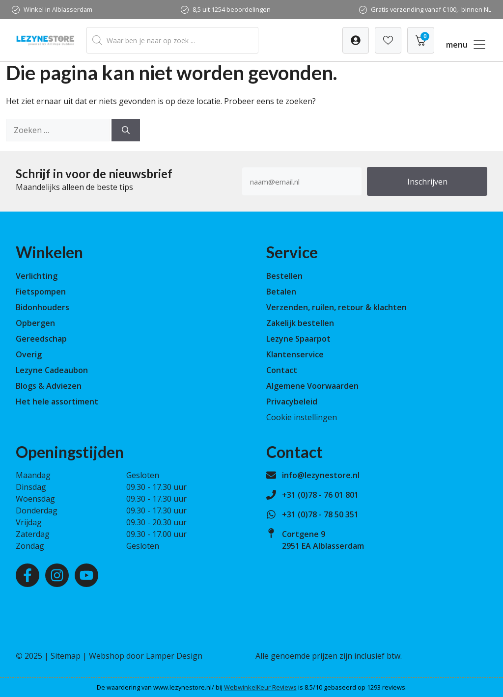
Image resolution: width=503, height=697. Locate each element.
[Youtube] (86, 575)
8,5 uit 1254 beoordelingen (232, 9)
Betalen (281, 291)
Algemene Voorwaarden (312, 385)
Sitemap (66, 655)
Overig (29, 354)
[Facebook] (27, 575)
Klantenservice (295, 354)
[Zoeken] (126, 130)
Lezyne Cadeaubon (52, 370)
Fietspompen (41, 291)
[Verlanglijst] (355, 40)
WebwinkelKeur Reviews (260, 687)
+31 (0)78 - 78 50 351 (320, 514)
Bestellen (284, 275)
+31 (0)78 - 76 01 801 (320, 494)
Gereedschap (41, 338)
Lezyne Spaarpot (298, 338)
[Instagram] (57, 575)
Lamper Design (174, 655)
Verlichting (36, 275)
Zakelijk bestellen (300, 323)
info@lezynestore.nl (321, 475)
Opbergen (35, 323)
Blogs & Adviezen (49, 385)
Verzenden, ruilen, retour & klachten (336, 307)
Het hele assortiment (57, 401)
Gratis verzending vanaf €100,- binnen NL (431, 9)
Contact (281, 370)
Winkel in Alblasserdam (58, 9)
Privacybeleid (291, 401)
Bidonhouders (42, 307)
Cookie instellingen (301, 417)
